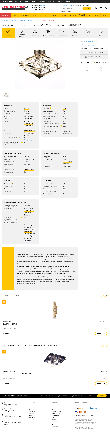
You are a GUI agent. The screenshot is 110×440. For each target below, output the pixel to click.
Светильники (18, 20)
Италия (26, 108)
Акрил (33, 133)
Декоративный (29, 169)
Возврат (26, 1)
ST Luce (26, 111)
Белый (32, 130)
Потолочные (28, 20)
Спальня (27, 215)
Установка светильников (58, 408)
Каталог (5, 15)
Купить (101, 333)
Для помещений (28, 230)
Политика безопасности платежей (84, 415)
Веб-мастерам (56, 413)
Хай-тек (26, 121)
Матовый (27, 164)
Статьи (54, 423)
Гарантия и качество (57, 410)
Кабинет (27, 210)
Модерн (26, 128)
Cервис (55, 403)
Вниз (25, 172)
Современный (29, 126)
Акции (30, 415)
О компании (34, 403)
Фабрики (31, 408)
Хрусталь (27, 133)
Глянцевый (67, 166)
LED (64, 108)
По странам (32, 410)
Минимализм (28, 123)
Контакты (68, 1)
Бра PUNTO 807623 (10, 324)
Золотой (27, 130)
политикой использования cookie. (85, 423)
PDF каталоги (55, 426)
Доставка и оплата (7, 1)
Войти (106, 2)
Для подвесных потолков (29, 227)
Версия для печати (90, 41)
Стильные (27, 225)
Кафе (25, 208)
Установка (42, 1)
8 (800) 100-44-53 (44, 8)
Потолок (27, 206)
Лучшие (33, 236)
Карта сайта (32, 417)
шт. (88, 396)
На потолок (29, 235)
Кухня (32, 210)
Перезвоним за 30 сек (67, 5)
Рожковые (27, 240)
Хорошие (27, 238)
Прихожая (27, 213)
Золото (65, 159)
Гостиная (31, 208)
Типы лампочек (56, 425)
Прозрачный (67, 161)
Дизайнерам (51, 1)
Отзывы (33, 1)
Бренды (60, 1)
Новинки (31, 413)
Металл (26, 135)
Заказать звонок (22, 396)
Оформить (102, 395)
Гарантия (18, 1)
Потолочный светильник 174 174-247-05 (18, 374)
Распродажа (32, 411)
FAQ (53, 417)
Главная (4, 20)
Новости (54, 421)
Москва (42, 5)
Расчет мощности (30, 140)
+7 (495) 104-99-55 (44, 10)
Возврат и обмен (56, 411)
